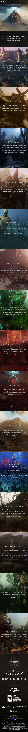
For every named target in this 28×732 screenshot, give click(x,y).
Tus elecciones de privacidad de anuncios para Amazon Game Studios (14, 719)
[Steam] (14, 711)
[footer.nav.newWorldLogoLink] (14, 674)
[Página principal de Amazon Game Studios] (14, 690)
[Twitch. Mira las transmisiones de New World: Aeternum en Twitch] (6, 679)
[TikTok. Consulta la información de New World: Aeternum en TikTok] (25, 679)
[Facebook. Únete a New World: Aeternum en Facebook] (14, 679)
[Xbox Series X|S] (19, 707)
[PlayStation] (7, 707)
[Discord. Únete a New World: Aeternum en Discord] (3, 679)
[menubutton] (26, 2)
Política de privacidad (14, 716)
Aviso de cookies (14, 717)
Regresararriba (14, 662)
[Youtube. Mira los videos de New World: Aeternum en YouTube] (18, 679)
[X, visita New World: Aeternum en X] (10, 679)
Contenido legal (14, 715)
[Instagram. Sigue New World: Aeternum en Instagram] (22, 679)
